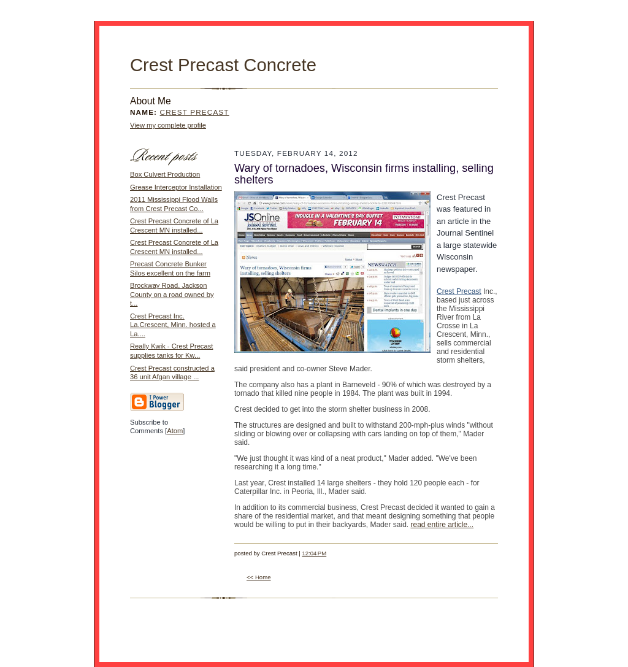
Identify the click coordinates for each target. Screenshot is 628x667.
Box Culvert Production (165, 174)
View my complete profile (168, 125)
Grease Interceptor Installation (176, 187)
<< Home (259, 577)
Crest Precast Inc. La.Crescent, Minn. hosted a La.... (173, 324)
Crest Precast (194, 112)
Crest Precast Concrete (223, 65)
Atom (175, 430)
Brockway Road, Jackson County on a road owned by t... (172, 294)
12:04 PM (314, 553)
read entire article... (441, 524)
